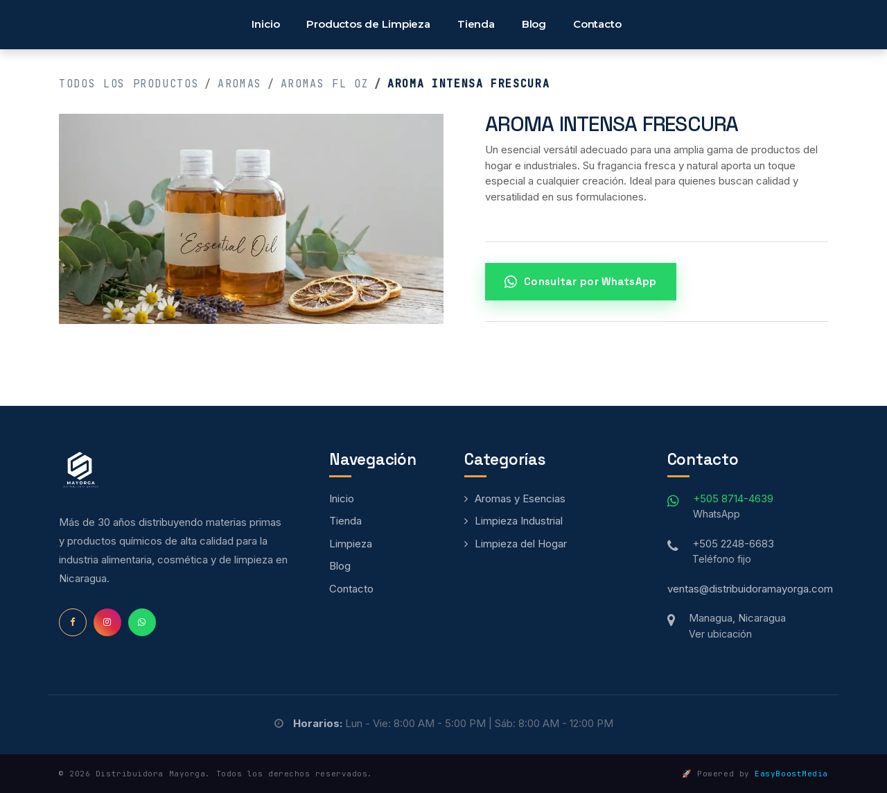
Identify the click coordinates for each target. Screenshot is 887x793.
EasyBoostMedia (791, 773)
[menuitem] (265, 24)
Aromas (240, 84)
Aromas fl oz (325, 84)
